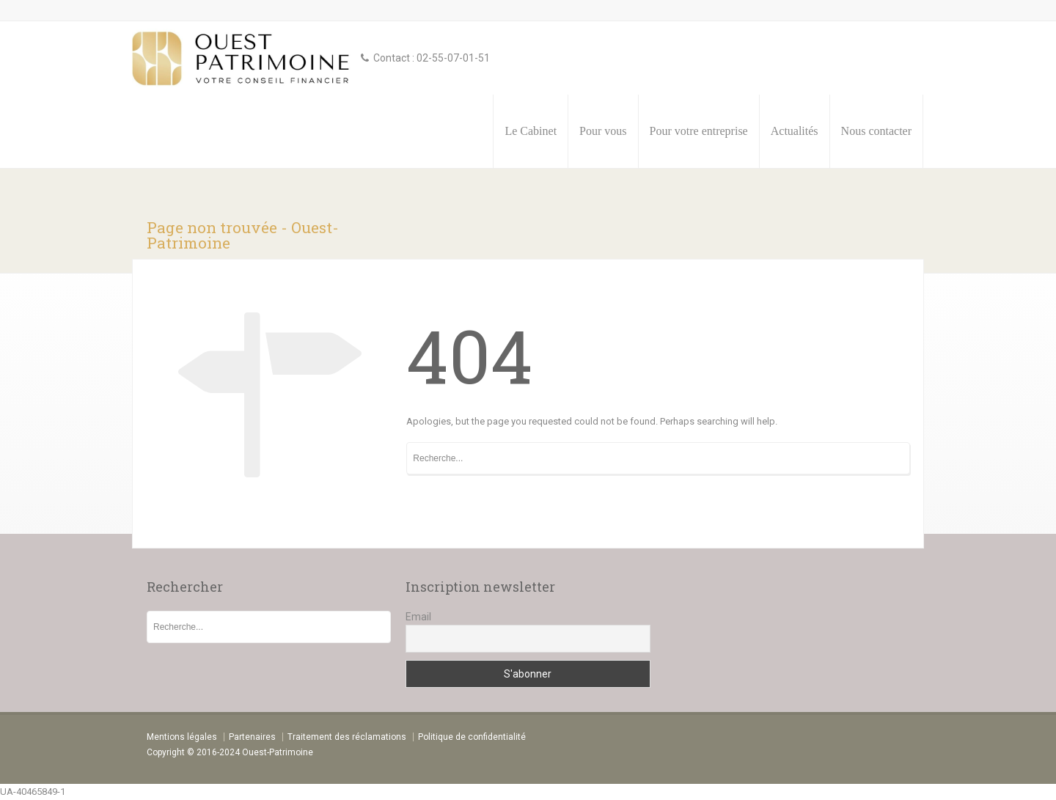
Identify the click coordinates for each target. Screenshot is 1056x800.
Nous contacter (876, 131)
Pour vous (602, 131)
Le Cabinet (531, 131)
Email (418, 617)
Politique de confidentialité (472, 737)
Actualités (794, 131)
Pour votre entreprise (699, 131)
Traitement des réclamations (346, 737)
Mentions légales (182, 737)
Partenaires (252, 737)
